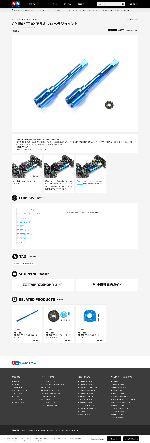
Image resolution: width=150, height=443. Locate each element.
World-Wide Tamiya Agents (47, 430)
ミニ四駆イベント (48, 381)
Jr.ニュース (82, 411)
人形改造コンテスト (86, 396)
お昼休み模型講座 (85, 402)
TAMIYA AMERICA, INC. (70, 430)
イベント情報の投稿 (49, 405)
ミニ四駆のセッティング (87, 387)
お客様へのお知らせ (118, 387)
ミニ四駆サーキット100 (87, 408)
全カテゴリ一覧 (18, 402)
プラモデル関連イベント (50, 393)
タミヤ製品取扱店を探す (120, 396)
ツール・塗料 (17, 393)
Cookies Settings (97, 440)
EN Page (135, 4)
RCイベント (45, 387)
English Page (27, 430)
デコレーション (18, 396)
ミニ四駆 (15, 384)
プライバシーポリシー (119, 408)
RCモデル (41, 10)
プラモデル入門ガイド (86, 390)
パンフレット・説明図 (87, 405)
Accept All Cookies (131, 440)
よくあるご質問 (117, 390)
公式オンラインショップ (120, 402)
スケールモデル (18, 387)
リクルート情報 (117, 417)
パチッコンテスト (85, 399)
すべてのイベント (48, 402)
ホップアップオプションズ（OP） (68, 10)
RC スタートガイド (85, 384)
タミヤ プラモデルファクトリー (123, 399)
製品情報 (32, 4)
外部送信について (118, 414)
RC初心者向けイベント (50, 390)
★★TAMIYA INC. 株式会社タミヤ (24, 10)
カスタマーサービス (118, 384)
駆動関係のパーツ (28, 263)
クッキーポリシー (118, 411)
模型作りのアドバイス (86, 393)
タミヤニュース (84, 414)
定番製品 (16, 31)
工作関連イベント (48, 396)
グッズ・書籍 (17, 399)
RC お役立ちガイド (85, 381)
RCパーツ (51, 10)
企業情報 (114, 381)
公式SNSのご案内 (118, 405)
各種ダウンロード (118, 393)
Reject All (114, 440)
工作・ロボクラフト (20, 390)
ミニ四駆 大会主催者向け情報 (52, 384)
